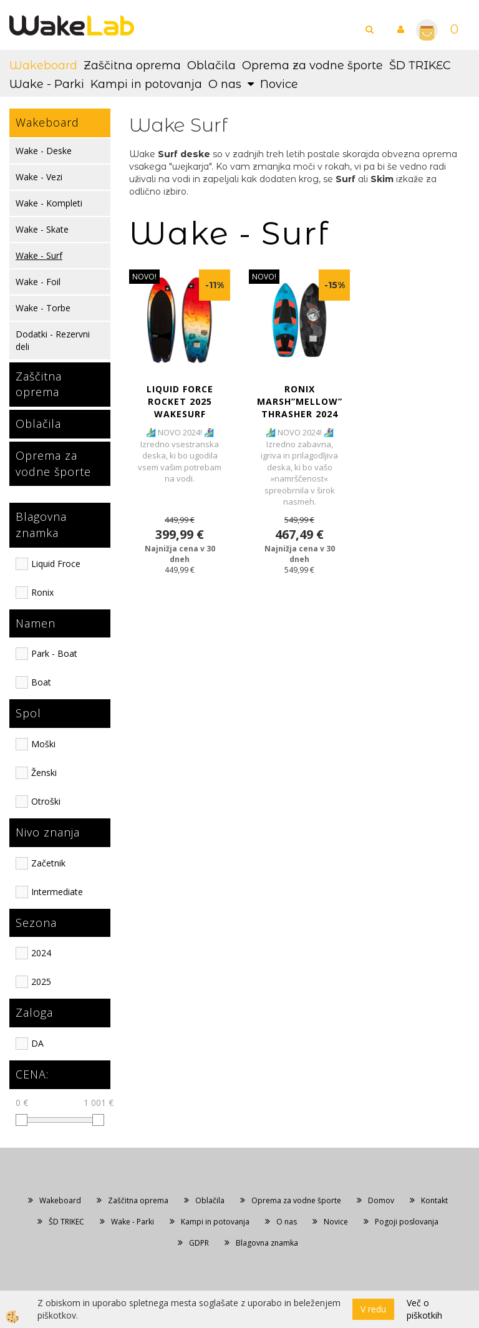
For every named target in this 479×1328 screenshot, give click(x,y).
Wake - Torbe (43, 308)
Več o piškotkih (424, 1309)
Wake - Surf (39, 255)
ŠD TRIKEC (420, 65)
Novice (279, 84)
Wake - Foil (38, 282)
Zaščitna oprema (132, 65)
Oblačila (211, 65)
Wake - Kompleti (49, 203)
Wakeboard (43, 65)
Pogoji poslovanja (406, 1221)
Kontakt (434, 1200)
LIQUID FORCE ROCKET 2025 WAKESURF (180, 401)
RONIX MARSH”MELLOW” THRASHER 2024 (299, 401)
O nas (224, 84)
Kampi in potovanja (146, 84)
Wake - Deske (44, 151)
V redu (373, 1309)
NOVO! (144, 276)
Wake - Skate (42, 229)
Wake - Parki (46, 84)
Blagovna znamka (267, 1243)
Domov (381, 1200)
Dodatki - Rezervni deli (53, 340)
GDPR (199, 1243)
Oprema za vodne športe (312, 65)
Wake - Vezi (39, 177)
